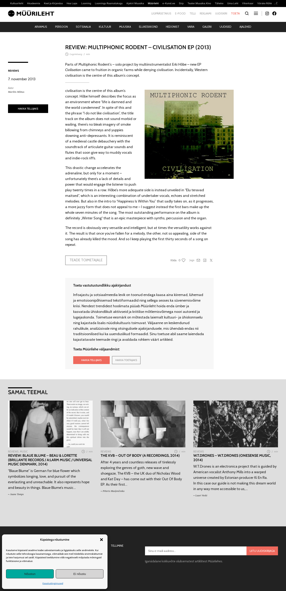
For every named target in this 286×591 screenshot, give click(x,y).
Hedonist (172, 26)
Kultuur (105, 26)
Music (24, 451)
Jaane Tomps (17, 494)
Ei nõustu (79, 574)
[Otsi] (246, 13)
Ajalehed (245, 26)
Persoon (61, 26)
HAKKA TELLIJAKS (28, 108)
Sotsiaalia (83, 26)
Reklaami (205, 13)
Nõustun (29, 574)
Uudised (225, 26)
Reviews (13, 70)
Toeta (235, 13)
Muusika (125, 26)
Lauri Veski (201, 495)
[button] (101, 540)
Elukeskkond (148, 26)
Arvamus (41, 26)
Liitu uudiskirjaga (262, 551)
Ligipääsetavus (161, 13)
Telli (193, 13)
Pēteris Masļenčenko (114, 490)
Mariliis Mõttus (16, 91)
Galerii (207, 26)
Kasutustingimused (53, 583)
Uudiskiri (221, 13)
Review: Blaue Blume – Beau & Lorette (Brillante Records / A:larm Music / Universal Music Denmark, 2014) (50, 460)
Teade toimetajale (86, 260)
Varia (190, 26)
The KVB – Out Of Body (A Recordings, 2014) (140, 456)
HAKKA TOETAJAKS (126, 360)
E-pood (180, 13)
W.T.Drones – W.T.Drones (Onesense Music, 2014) (232, 458)
